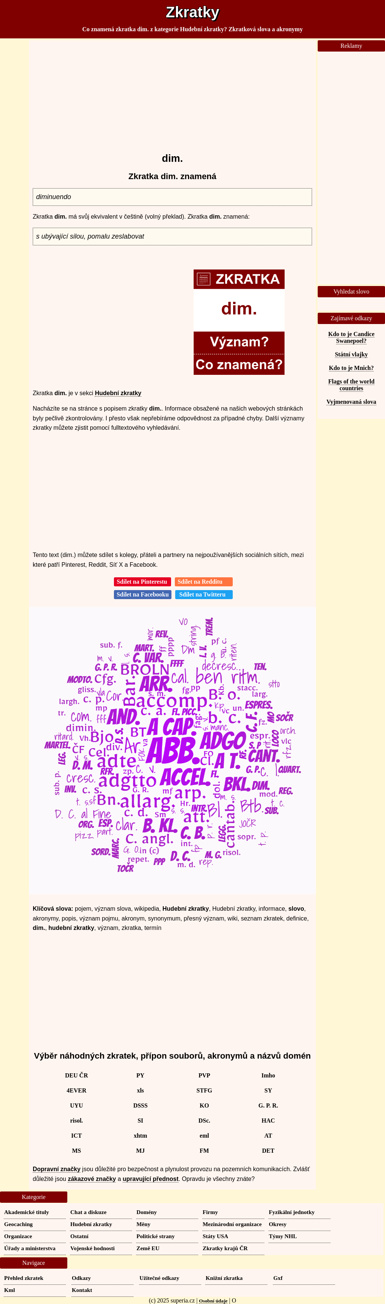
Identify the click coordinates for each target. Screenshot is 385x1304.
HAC (268, 1120)
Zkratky (192, 12)
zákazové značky (92, 1179)
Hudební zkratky (118, 393)
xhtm (140, 1135)
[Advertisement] (172, 93)
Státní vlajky (351, 354)
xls (140, 1090)
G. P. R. (268, 1105)
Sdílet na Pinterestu (142, 581)
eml (204, 1135)
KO (204, 1105)
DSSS (140, 1105)
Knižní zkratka (224, 1278)
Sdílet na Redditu (203, 581)
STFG (204, 1090)
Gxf (277, 1278)
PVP (204, 1075)
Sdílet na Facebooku (142, 594)
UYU (76, 1105)
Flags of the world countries (351, 384)
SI (140, 1120)
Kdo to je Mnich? (351, 368)
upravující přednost (150, 1179)
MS (76, 1150)
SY (268, 1090)
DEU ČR (76, 1075)
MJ (140, 1150)
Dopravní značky (56, 1169)
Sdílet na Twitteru (204, 594)
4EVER (76, 1090)
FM (204, 1150)
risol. (76, 1120)
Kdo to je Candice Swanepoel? (351, 337)
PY (140, 1075)
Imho (268, 1075)
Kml (9, 1290)
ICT (76, 1135)
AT (268, 1135)
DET (268, 1150)
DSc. (205, 1120)
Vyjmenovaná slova (351, 402)
